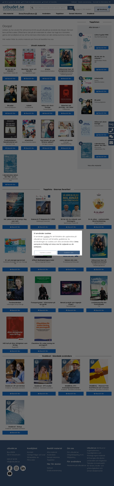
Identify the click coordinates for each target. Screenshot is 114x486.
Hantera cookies (45, 252)
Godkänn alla (68, 252)
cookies (47, 236)
